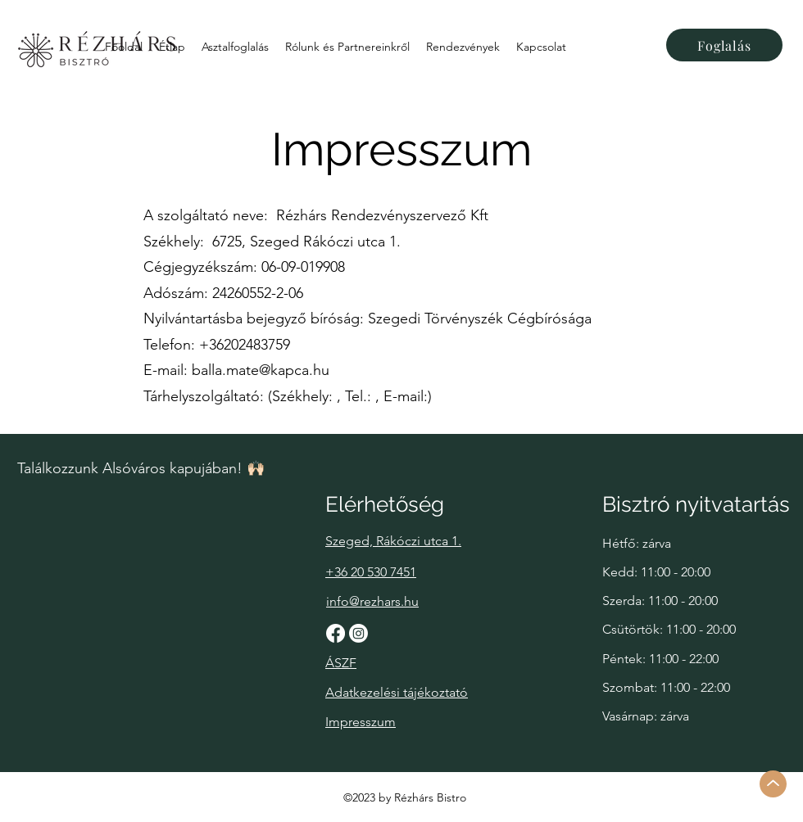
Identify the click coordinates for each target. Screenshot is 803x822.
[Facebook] (335, 633)
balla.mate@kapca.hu (260, 370)
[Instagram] (358, 633)
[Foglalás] (724, 45)
